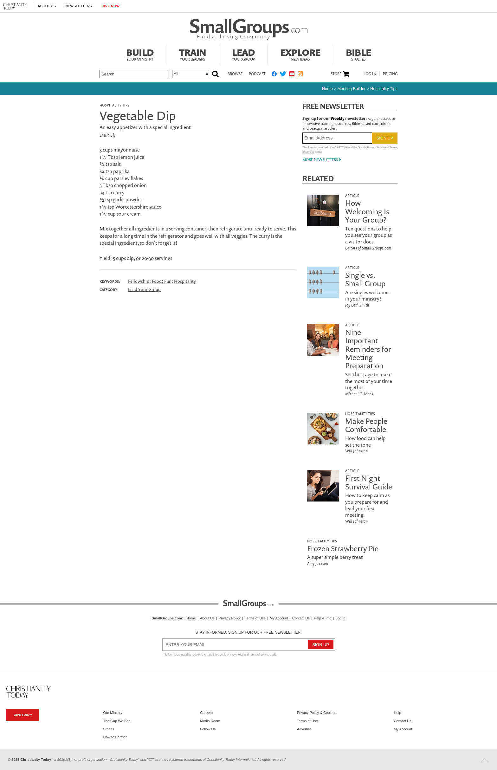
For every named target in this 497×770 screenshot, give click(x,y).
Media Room (210, 721)
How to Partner (115, 737)
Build (139, 53)
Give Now (110, 6)
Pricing (390, 73)
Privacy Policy (375, 147)
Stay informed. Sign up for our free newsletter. (248, 632)
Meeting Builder (351, 88)
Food (157, 281)
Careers (206, 713)
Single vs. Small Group (365, 279)
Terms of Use (255, 618)
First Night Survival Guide (368, 482)
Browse (235, 73)
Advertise (304, 729)
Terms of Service (259, 654)
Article (352, 195)
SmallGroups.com (167, 618)
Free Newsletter (333, 106)
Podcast (257, 73)
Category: (109, 290)
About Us (47, 6)
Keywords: (110, 281)
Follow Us (208, 729)
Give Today (23, 714)
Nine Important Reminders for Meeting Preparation (368, 349)
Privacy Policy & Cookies (316, 713)
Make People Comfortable (366, 425)
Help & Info (322, 618)
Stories (108, 729)
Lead (243, 53)
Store (336, 73)
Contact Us (301, 618)
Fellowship (138, 281)
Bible (358, 53)
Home (327, 88)
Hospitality (185, 281)
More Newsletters (320, 159)
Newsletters (78, 6)
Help (397, 713)
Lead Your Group (144, 289)
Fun (167, 281)
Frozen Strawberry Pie (342, 548)
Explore (300, 53)
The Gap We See (117, 721)
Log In (370, 73)
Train (192, 53)
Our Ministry (112, 713)
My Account (279, 618)
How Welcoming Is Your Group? (367, 211)
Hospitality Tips (383, 88)
